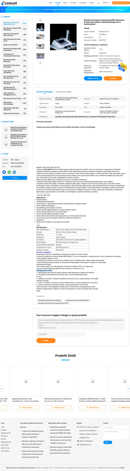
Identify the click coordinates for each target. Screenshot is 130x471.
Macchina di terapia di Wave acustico (15, 34)
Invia (46, 340)
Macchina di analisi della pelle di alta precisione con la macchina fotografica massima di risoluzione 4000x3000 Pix (61, 440)
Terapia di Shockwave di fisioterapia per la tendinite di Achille (19, 143)
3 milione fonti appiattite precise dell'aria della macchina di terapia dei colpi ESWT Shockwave (32, 434)
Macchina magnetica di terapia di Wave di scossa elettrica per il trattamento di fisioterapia (33, 444)
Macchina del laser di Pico (15, 98)
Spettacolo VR (5, 433)
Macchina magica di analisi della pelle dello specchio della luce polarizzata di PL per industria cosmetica (61, 450)
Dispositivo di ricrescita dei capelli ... (15, 66)
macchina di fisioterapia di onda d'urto (49, 300)
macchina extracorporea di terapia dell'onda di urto (53, 303)
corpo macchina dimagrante (15, 71)
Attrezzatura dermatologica (15, 103)
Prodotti (3, 430)
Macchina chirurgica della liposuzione (15, 49)
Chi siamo (4, 436)
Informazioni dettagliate (44, 92)
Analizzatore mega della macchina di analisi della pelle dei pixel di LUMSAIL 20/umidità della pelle (60, 430)
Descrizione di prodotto (63, 92)
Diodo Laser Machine (15, 45)
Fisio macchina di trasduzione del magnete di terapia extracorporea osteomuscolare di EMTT (48, 401)
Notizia (3, 439)
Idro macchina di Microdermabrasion (15, 88)
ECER (122, 468)
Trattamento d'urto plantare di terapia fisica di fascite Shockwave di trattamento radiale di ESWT (80, 401)
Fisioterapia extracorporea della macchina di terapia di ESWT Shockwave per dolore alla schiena (113, 401)
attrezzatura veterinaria (15, 113)
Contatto (15, 178)
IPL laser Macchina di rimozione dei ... (15, 77)
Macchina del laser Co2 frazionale (15, 82)
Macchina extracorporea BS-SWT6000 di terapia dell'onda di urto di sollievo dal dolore (19, 136)
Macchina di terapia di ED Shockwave (15, 29)
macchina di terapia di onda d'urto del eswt (31, 425)
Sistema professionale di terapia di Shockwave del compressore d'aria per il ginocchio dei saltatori (32, 454)
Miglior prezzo (93, 78)
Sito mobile (5, 445)
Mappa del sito (6, 442)
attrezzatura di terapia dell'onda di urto (77, 300)
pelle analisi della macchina (15, 60)
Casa (2, 427)
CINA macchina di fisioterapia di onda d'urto (20, 468)
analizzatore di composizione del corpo (15, 55)
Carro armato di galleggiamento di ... (15, 94)
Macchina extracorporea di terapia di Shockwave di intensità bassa (19, 129)
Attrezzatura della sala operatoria (15, 108)
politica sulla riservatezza (5, 449)
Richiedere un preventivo (121, 3)
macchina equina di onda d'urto (15, 40)
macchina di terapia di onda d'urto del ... (15, 23)
